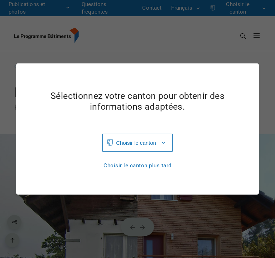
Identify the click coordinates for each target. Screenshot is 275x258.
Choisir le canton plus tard (137, 165)
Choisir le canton (136, 143)
